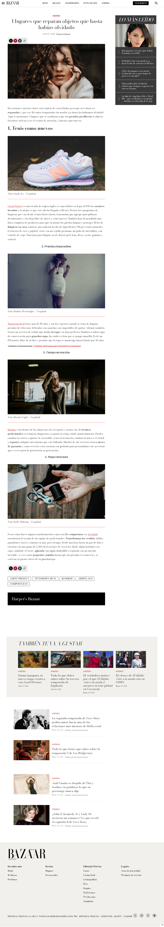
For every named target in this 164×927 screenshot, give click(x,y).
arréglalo (85, 578)
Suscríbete (141, 3)
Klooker (12, 429)
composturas (18, 584)
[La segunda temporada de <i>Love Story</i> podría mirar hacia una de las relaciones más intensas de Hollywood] (31, 719)
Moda (45, 3)
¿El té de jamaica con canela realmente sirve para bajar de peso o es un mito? (136, 73)
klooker (66, 578)
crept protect (19, 578)
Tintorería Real (16, 324)
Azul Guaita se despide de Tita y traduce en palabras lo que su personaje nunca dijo (73, 787)
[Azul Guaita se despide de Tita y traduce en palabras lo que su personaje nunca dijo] (31, 784)
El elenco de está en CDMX (130, 678)
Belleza (56, 3)
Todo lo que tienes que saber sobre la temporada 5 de (76, 751)
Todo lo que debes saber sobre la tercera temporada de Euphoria (65, 680)
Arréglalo (92, 534)
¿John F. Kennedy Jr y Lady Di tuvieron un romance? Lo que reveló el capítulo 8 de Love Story (75, 818)
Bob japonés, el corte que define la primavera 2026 (137, 52)
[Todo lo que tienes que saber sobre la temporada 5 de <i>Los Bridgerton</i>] (31, 750)
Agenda (106, 3)
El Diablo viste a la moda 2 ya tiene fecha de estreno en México (137, 62)
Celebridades (72, 3)
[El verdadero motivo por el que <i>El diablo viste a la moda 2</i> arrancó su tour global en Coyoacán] (98, 659)
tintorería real (45, 578)
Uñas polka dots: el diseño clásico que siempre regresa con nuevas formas (137, 86)
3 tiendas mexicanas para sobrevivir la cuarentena (57, 346)
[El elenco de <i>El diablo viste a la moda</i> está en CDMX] (131, 659)
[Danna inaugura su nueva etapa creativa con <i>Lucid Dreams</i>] (33, 659)
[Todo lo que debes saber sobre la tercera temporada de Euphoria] (66, 659)
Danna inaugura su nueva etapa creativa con (31, 678)
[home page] (12, 3)
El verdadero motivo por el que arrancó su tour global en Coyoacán (98, 682)
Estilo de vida (90, 3)
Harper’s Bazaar (63, 34)
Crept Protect (15, 206)
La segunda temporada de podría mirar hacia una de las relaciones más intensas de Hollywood (76, 722)
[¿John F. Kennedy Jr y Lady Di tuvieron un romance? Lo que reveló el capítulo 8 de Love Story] (31, 815)
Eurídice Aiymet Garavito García (76, 730)
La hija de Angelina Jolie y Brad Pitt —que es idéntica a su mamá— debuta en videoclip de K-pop (137, 98)
